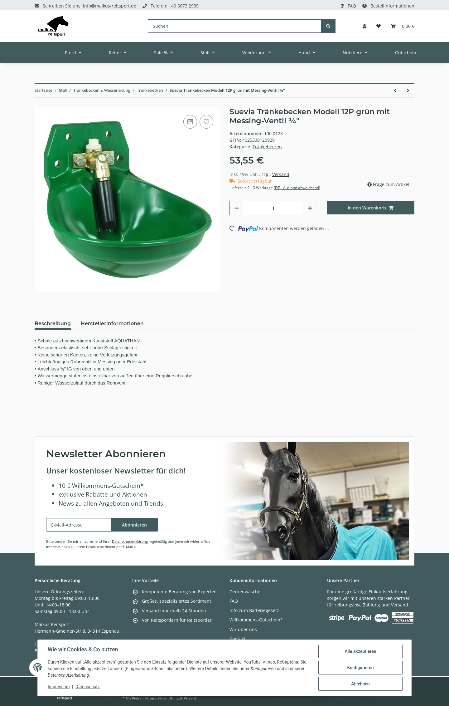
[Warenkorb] (402, 26)
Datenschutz (87, 686)
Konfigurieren (360, 667)
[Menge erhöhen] (310, 208)
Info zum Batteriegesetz (254, 610)
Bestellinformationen (392, 6)
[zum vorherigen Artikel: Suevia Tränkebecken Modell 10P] (395, 90)
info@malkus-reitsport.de (109, 6)
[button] (364, 26)
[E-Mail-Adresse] (78, 525)
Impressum (59, 686)
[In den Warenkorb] (371, 207)
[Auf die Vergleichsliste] (190, 122)
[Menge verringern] (237, 208)
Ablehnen (360, 683)
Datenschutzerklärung (130, 541)
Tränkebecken (267, 147)
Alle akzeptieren (360, 651)
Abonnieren (134, 525)
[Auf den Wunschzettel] (206, 122)
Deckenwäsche (244, 592)
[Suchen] (235, 26)
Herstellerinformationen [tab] (112, 323)
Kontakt (237, 639)
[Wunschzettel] (378, 26)
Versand (280, 174)
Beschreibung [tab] (53, 323)
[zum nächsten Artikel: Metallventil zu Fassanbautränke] (408, 90)
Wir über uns (243, 629)
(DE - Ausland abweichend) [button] (297, 187)
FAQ (352, 6)
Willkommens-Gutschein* (256, 620)
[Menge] (273, 208)
